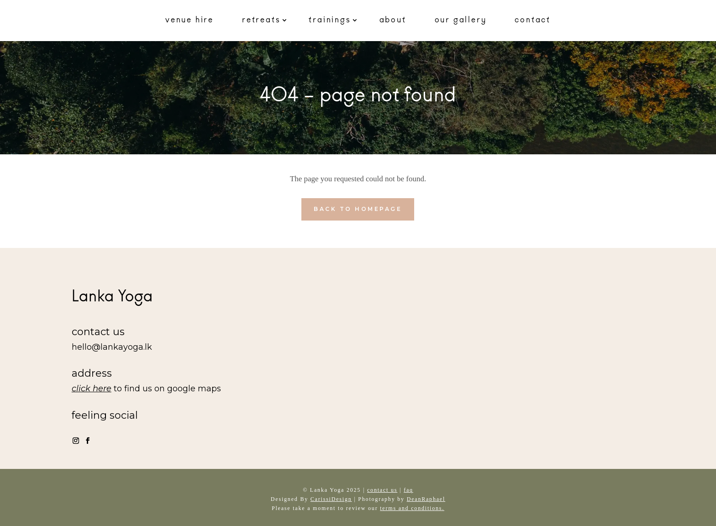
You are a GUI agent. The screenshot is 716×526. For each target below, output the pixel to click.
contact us (382, 490)
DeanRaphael (426, 499)
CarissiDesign (331, 499)
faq (408, 490)
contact (533, 20)
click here (91, 389)
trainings (330, 20)
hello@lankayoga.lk (112, 347)
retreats (261, 20)
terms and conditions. (412, 508)
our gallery (461, 20)
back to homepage (358, 208)
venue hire (189, 20)
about (392, 20)
